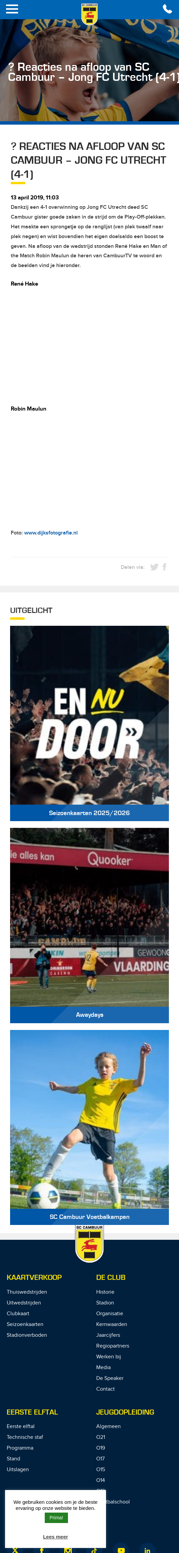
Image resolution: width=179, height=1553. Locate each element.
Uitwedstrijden (24, 1303)
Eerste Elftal (32, 1412)
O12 (100, 1491)
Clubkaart (18, 1314)
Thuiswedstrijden (27, 1292)
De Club (111, 1277)
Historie (105, 1292)
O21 (100, 1437)
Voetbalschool (113, 1502)
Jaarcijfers (108, 1335)
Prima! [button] (56, 1517)
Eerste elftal (21, 1426)
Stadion (105, 1303)
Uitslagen (18, 1469)
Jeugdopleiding (125, 1412)
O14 (100, 1480)
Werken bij (108, 1357)
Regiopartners (112, 1346)
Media (103, 1367)
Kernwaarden (111, 1324)
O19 (100, 1448)
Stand (13, 1459)
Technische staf (25, 1437)
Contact (105, 1389)
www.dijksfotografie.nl (51, 533)
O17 (100, 1459)
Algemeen (108, 1426)
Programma (20, 1448)
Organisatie (109, 1314)
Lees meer (55, 1537)
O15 (100, 1469)
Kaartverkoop (34, 1277)
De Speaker (109, 1378)
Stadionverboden (27, 1335)
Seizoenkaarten (25, 1324)
